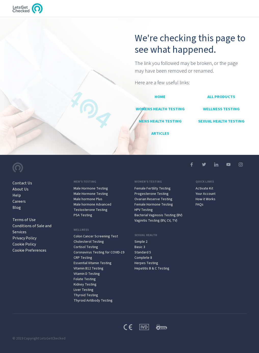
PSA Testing (83, 215)
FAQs (199, 204)
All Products (221, 97)
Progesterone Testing (151, 193)
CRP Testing (83, 257)
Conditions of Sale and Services (31, 229)
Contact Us (22, 183)
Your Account (205, 193)
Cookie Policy (24, 244)
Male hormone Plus (88, 199)
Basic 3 (139, 247)
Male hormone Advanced (92, 204)
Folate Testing (85, 279)
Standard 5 (142, 252)
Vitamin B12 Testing (88, 268)
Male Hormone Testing (91, 188)
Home (160, 97)
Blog (16, 207)
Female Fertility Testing (152, 188)
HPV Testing (143, 209)
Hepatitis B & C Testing (151, 268)
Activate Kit (204, 188)
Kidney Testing (85, 284)
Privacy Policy (24, 238)
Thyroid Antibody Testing (93, 300)
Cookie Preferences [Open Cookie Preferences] (29, 250)
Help (16, 195)
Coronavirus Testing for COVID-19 (99, 252)
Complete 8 (143, 257)
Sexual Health (145, 235)
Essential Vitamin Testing (93, 263)
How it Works (205, 199)
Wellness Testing (221, 109)
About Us (20, 189)
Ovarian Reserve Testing (153, 199)
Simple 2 (140, 241)
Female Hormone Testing (153, 204)
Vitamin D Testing (87, 273)
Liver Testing (83, 289)
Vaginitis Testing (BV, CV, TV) (155, 220)
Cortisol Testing (86, 247)
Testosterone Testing (90, 209)
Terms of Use (24, 220)
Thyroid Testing (86, 295)
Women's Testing (148, 182)
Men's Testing (85, 182)
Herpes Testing (146, 263)
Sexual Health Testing (221, 121)
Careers (19, 201)
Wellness (81, 230)
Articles (160, 133)
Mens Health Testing (160, 121)
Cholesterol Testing (89, 241)
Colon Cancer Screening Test (96, 236)
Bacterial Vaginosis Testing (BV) (158, 215)
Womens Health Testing (160, 109)
